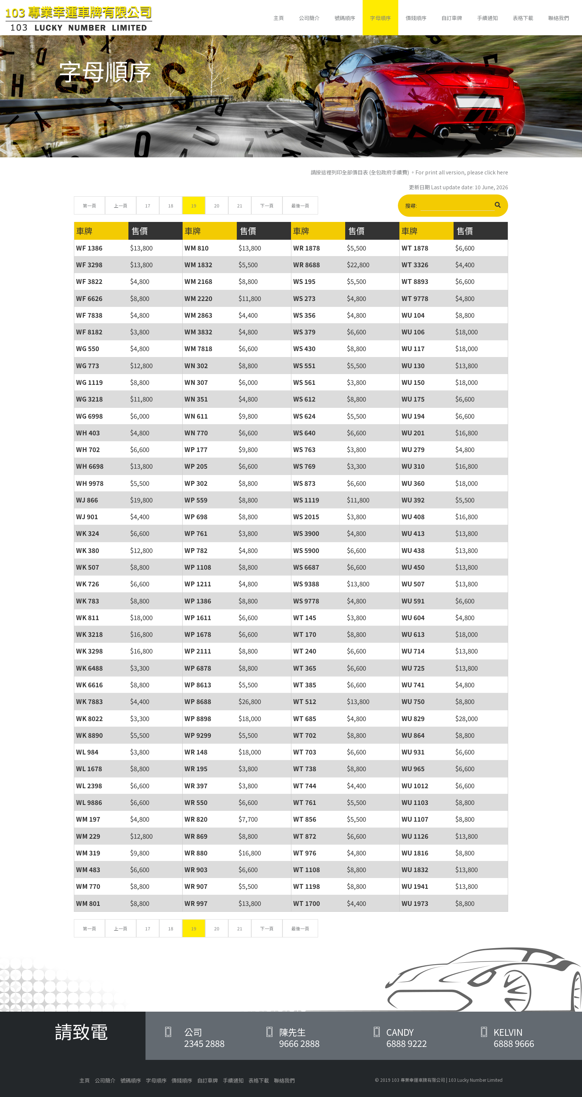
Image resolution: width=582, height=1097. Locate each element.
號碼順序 (344, 18)
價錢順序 (416, 18)
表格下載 (523, 18)
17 (147, 205)
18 (170, 205)
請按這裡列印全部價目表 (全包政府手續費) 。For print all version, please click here (409, 172)
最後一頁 (300, 205)
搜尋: (453, 206)
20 (216, 205)
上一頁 (120, 205)
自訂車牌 (451, 18)
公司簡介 (309, 18)
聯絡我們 (558, 18)
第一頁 (89, 205)
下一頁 (267, 205)
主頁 (279, 18)
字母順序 (380, 18)
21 (239, 205)
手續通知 (487, 18)
